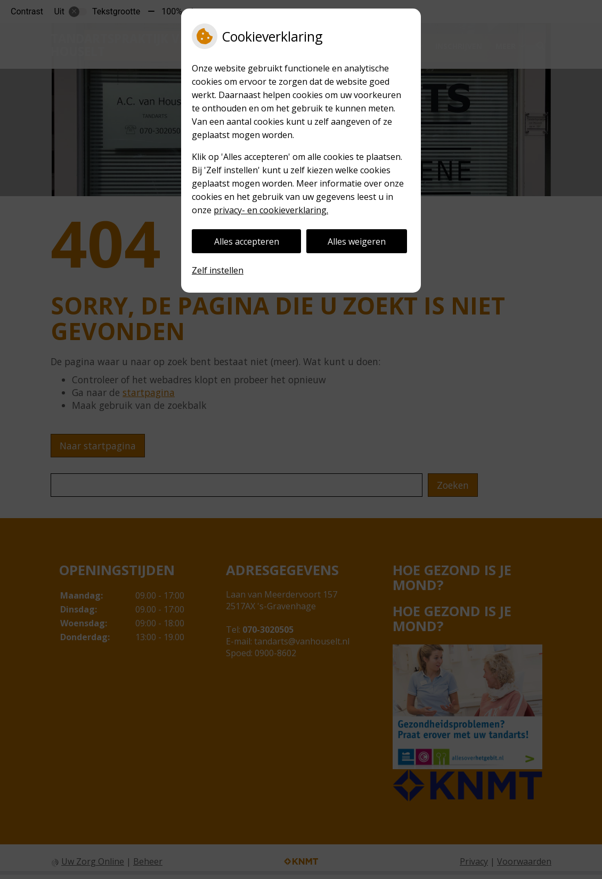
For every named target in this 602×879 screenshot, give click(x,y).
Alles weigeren (357, 241)
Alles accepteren (246, 241)
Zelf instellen (217, 270)
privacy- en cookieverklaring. (271, 210)
